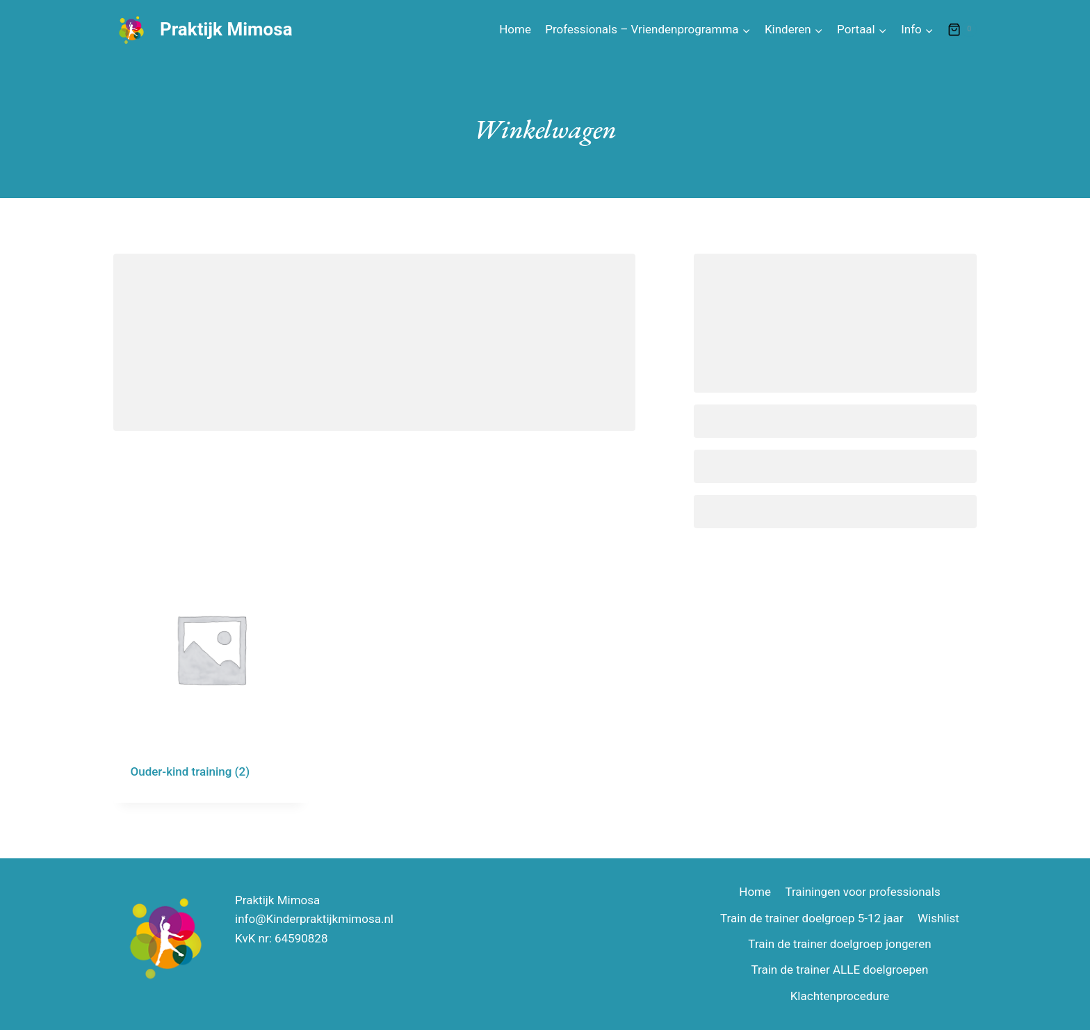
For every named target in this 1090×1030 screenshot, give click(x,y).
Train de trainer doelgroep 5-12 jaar (811, 918)
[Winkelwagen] (962, 30)
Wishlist (938, 918)
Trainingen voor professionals (862, 892)
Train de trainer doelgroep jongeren (839, 944)
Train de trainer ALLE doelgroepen (839, 969)
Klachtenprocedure (840, 996)
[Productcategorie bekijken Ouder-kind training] (211, 677)
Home (515, 29)
